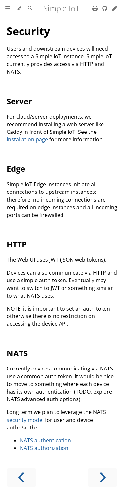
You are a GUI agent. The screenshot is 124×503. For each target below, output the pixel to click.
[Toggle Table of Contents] (8, 8)
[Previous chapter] (21, 477)
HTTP (17, 244)
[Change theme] (19, 8)
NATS (17, 353)
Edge (16, 168)
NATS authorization (44, 448)
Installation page (27, 139)
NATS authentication (45, 440)
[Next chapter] (102, 477)
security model (25, 420)
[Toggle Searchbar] (29, 8)
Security (28, 31)
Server (19, 101)
